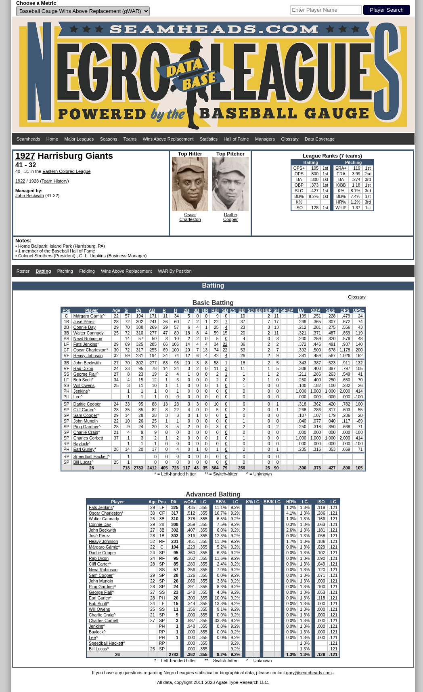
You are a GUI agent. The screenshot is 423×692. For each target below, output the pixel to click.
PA (138, 310)
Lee (77, 396)
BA (301, 310)
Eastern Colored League (66, 171)
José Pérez (84, 321)
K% (249, 501)
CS (233, 310)
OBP (315, 310)
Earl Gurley (84, 449)
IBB (258, 310)
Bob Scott (82, 379)
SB (225, 310)
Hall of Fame (236, 139)
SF (284, 310)
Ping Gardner (85, 426)
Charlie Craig (85, 432)
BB (242, 310)
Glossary (289, 139)
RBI (215, 310)
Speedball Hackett (90, 456)
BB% (221, 501)
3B (196, 310)
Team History (54, 181)
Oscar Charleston (90, 349)
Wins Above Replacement (168, 139)
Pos (66, 310)
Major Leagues (79, 139)
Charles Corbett (88, 437)
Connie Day (84, 327)
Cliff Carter (83, 409)
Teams (130, 139)
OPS (344, 310)
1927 (25, 156)
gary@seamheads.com (309, 672)
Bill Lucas (82, 462)
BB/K (269, 501)
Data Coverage (320, 139)
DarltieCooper (230, 217)
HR (205, 310)
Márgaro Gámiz (88, 315)
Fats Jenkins (85, 344)
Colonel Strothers (35, 255)
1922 (20, 181)
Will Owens (84, 385)
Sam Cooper (85, 415)
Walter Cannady (88, 332)
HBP (267, 310)
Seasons (108, 139)
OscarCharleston (190, 217)
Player (91, 310)
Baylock (80, 443)
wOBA (190, 501)
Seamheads (28, 139)
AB (152, 310)
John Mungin (85, 421)
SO (250, 310)
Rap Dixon (83, 368)
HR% (291, 501)
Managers (265, 139)
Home (52, 139)
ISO (321, 501)
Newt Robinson (87, 338)
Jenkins (80, 391)
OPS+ (358, 310)
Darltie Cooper (87, 404)
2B (186, 310)
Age (116, 310)
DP (290, 310)
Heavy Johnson (88, 355)
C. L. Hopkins (92, 255)
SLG (330, 310)
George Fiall (84, 374)
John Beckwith (29, 195)
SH (276, 310)
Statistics (209, 139)
